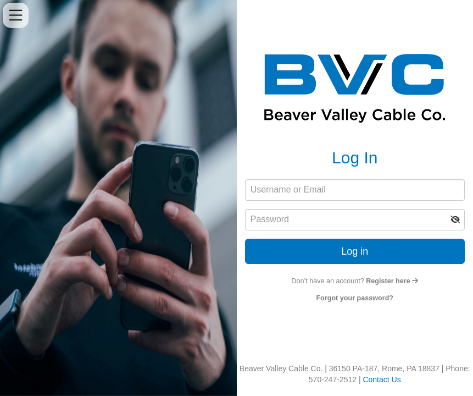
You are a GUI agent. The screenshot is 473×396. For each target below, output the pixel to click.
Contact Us (381, 379)
